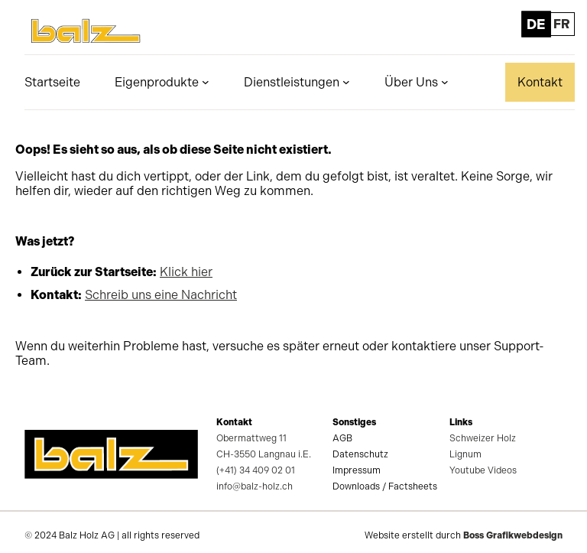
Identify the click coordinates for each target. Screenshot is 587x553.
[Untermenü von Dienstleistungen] (346, 82)
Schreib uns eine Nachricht (161, 295)
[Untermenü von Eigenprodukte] (205, 82)
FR (561, 24)
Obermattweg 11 (251, 438)
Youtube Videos (483, 470)
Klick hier (186, 272)
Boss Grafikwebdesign (513, 535)
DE (535, 24)
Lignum (465, 454)
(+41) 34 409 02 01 (255, 470)
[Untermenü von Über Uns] (445, 82)
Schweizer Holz (482, 438)
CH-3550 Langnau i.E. (263, 454)
